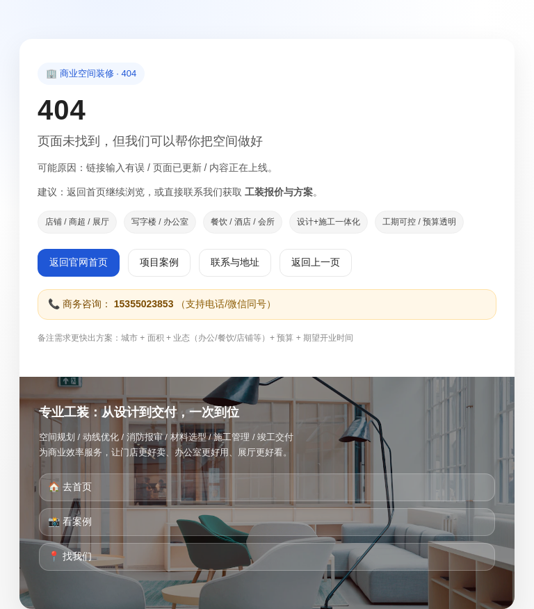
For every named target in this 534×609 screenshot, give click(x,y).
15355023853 (144, 303)
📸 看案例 (70, 521)
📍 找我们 (70, 556)
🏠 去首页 (70, 486)
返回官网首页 (78, 262)
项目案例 (159, 262)
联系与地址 (235, 262)
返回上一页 (315, 262)
